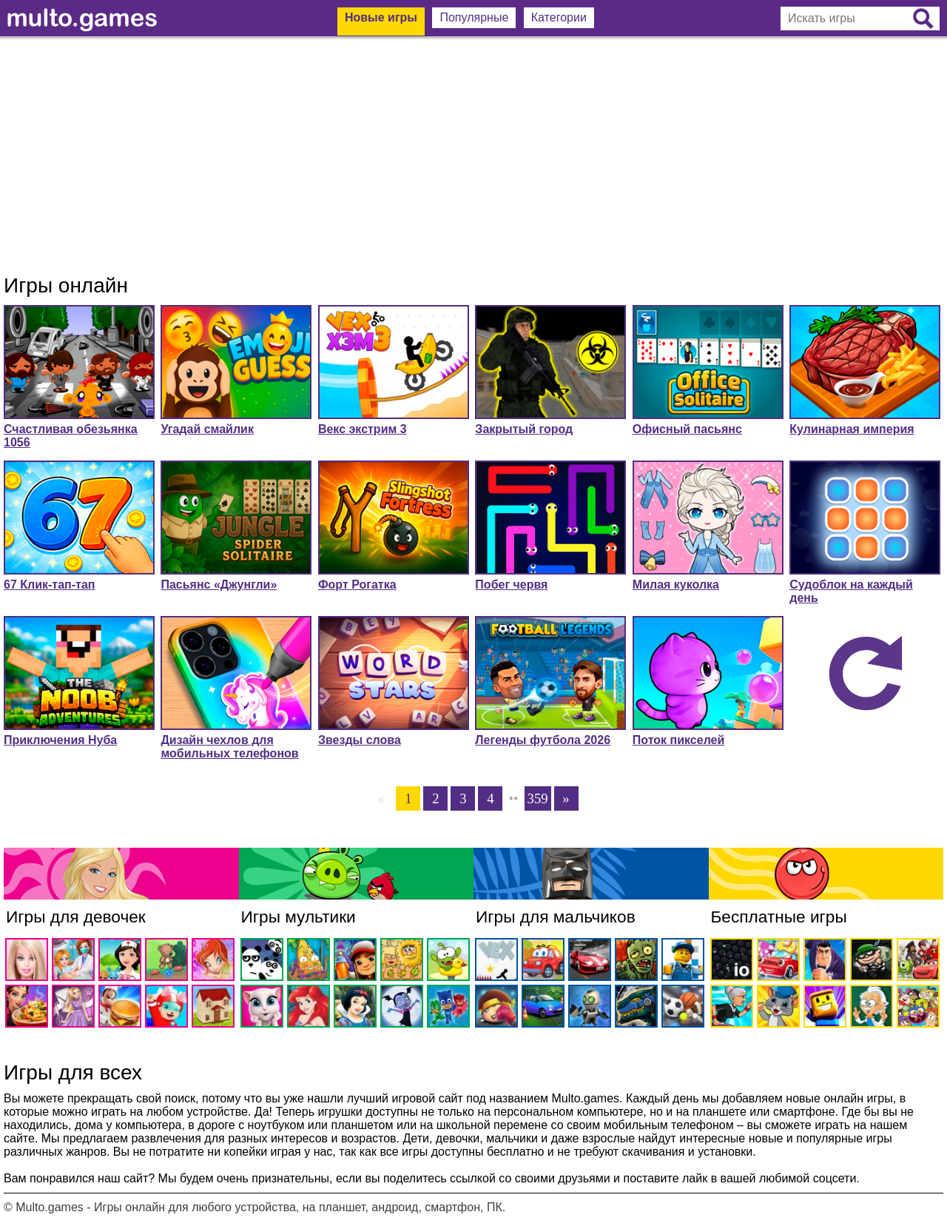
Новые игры (381, 17)
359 (538, 798)
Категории (559, 17)
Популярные (473, 17)
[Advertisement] (473, 155)
